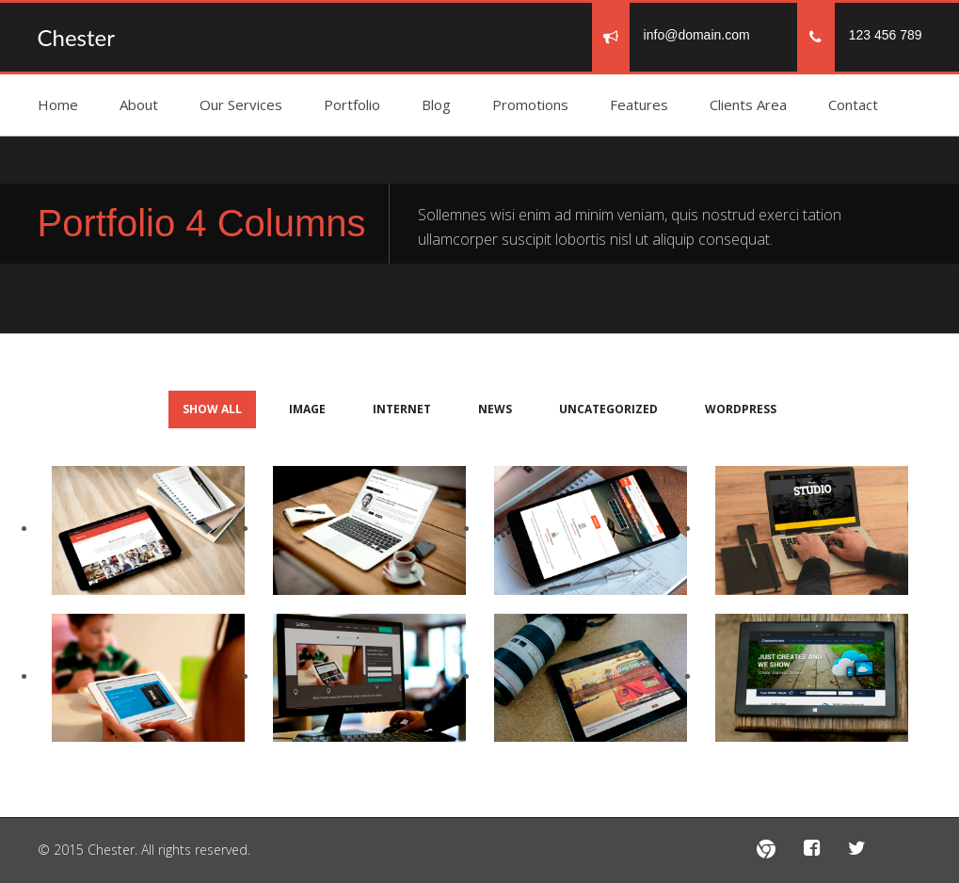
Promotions (530, 104)
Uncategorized (608, 409)
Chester (76, 37)
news (495, 409)
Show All (212, 409)
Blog (436, 104)
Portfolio (352, 104)
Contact (853, 104)
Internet (402, 409)
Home (58, 104)
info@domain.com (697, 34)
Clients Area (748, 104)
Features (639, 104)
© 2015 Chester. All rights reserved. (144, 850)
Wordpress (740, 409)
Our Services (241, 104)
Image (307, 409)
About (139, 104)
